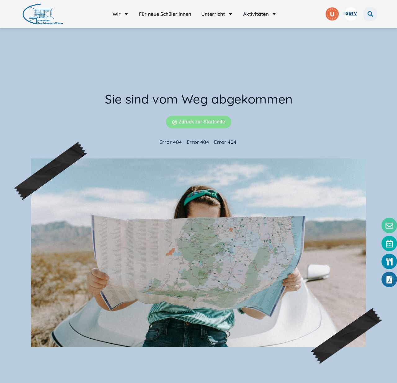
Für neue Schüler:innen (165, 14)
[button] (370, 14)
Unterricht (217, 14)
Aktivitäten (260, 14)
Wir (121, 14)
